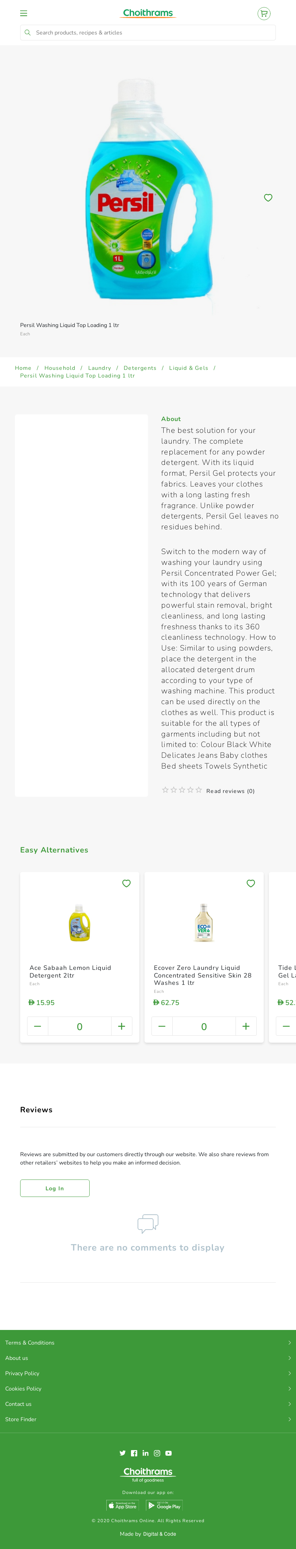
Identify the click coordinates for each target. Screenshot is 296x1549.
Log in (55, 1188)
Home (23, 368)
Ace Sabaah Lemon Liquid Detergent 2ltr (71, 972)
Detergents (140, 368)
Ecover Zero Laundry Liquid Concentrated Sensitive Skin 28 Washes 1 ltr (203, 975)
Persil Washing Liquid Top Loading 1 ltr (77, 376)
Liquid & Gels (188, 368)
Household (60, 368)
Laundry (99, 368)
